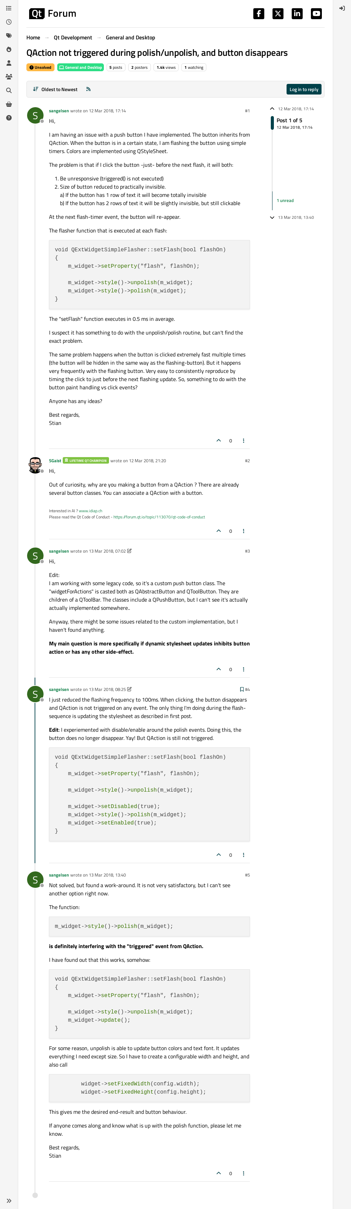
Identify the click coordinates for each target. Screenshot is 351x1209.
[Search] (9, 90)
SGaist (55, 460)
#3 (247, 550)
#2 (247, 460)
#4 (247, 689)
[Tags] (9, 35)
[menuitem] (342, 8)
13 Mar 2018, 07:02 (107, 550)
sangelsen (59, 110)
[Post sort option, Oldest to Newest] (55, 89)
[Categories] (9, 8)
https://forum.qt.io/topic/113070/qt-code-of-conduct (159, 517)
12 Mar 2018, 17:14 (107, 110)
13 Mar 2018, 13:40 (107, 874)
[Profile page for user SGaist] (35, 465)
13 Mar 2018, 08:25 (107, 689)
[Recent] (9, 21)
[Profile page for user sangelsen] (35, 115)
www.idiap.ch (90, 510)
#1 (247, 110)
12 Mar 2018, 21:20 (147, 460)
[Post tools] (244, 440)
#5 (247, 874)
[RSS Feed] (88, 89)
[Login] (342, 8)
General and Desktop (80, 67)
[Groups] (9, 76)
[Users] (9, 63)
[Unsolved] (9, 117)
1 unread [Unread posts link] (285, 200)
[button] (9, 1200)
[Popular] (9, 49)
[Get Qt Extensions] (9, 104)
